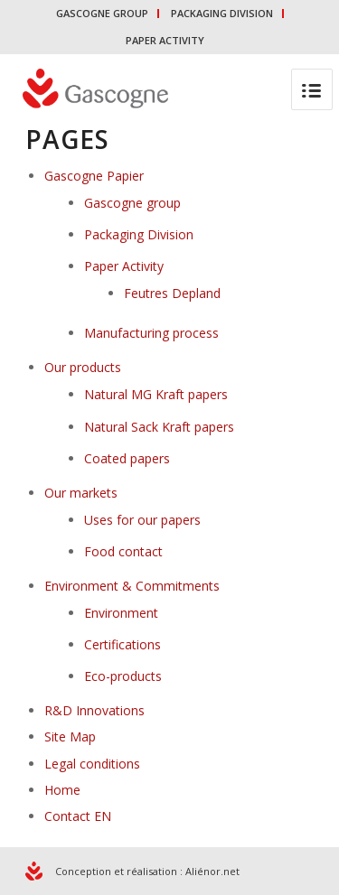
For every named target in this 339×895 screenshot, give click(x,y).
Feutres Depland (172, 293)
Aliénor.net (212, 871)
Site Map (70, 736)
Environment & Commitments (132, 585)
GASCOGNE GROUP (102, 13)
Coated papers (127, 458)
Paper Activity (124, 266)
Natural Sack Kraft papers (159, 426)
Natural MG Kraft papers (156, 394)
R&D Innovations (94, 710)
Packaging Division (138, 234)
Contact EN (77, 816)
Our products (82, 367)
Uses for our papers (142, 519)
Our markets (81, 492)
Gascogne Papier (94, 175)
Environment (121, 612)
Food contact (123, 551)
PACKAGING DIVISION (222, 13)
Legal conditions (92, 763)
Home (62, 789)
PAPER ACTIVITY (165, 40)
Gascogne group (132, 202)
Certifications (122, 644)
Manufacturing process (151, 332)
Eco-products (123, 676)
